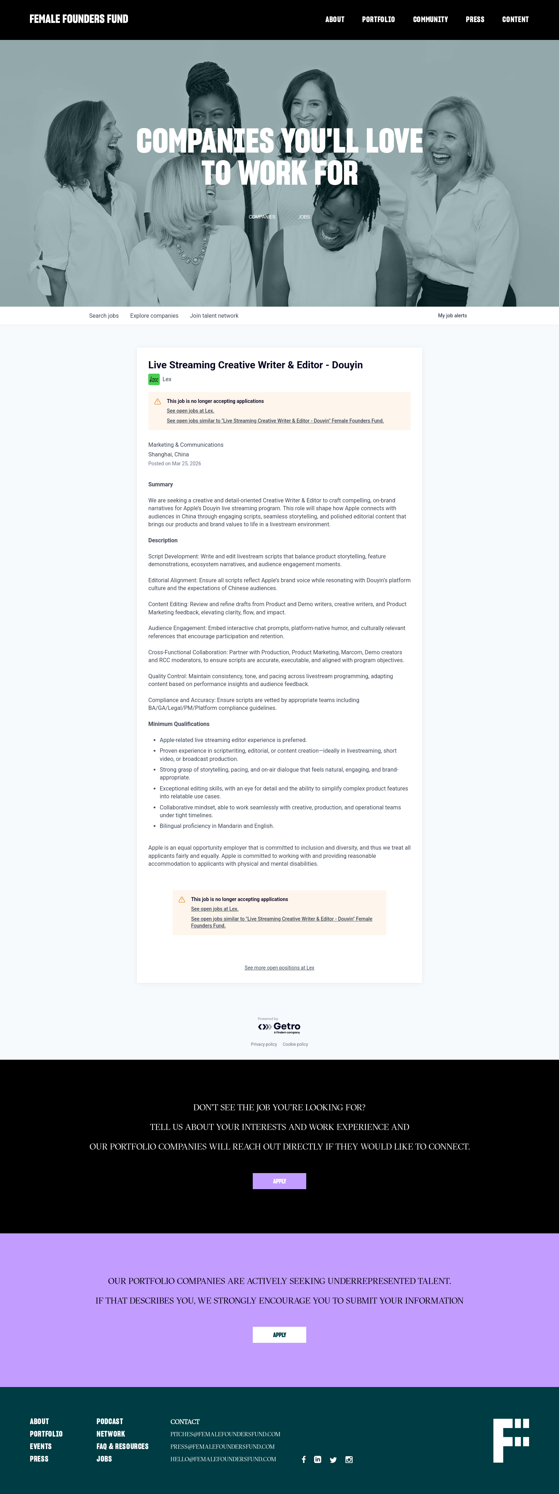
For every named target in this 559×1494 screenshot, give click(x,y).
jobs (104, 315)
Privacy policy (264, 1044)
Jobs (104, 1459)
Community (430, 20)
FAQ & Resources (123, 1446)
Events (41, 1446)
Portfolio (378, 20)
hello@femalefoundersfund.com (223, 1459)
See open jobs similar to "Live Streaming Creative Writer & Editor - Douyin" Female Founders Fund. (275, 421)
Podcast (110, 1422)
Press (475, 20)
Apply (279, 1181)
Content (515, 20)
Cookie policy (295, 1044)
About (334, 20)
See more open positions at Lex (279, 968)
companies (154, 315)
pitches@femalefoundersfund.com (225, 1434)
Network (111, 1434)
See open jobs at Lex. (190, 411)
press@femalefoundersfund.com (222, 1446)
